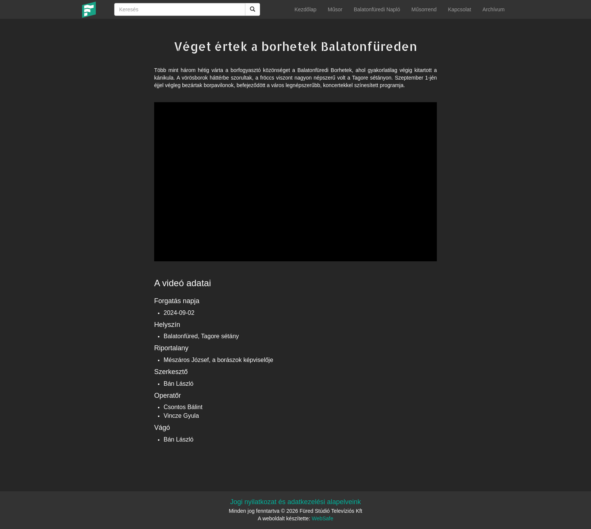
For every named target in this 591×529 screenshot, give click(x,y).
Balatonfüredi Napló (377, 9)
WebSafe (322, 518)
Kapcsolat (459, 9)
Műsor (335, 9)
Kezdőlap (305, 9)
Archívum (493, 9)
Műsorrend (423, 9)
